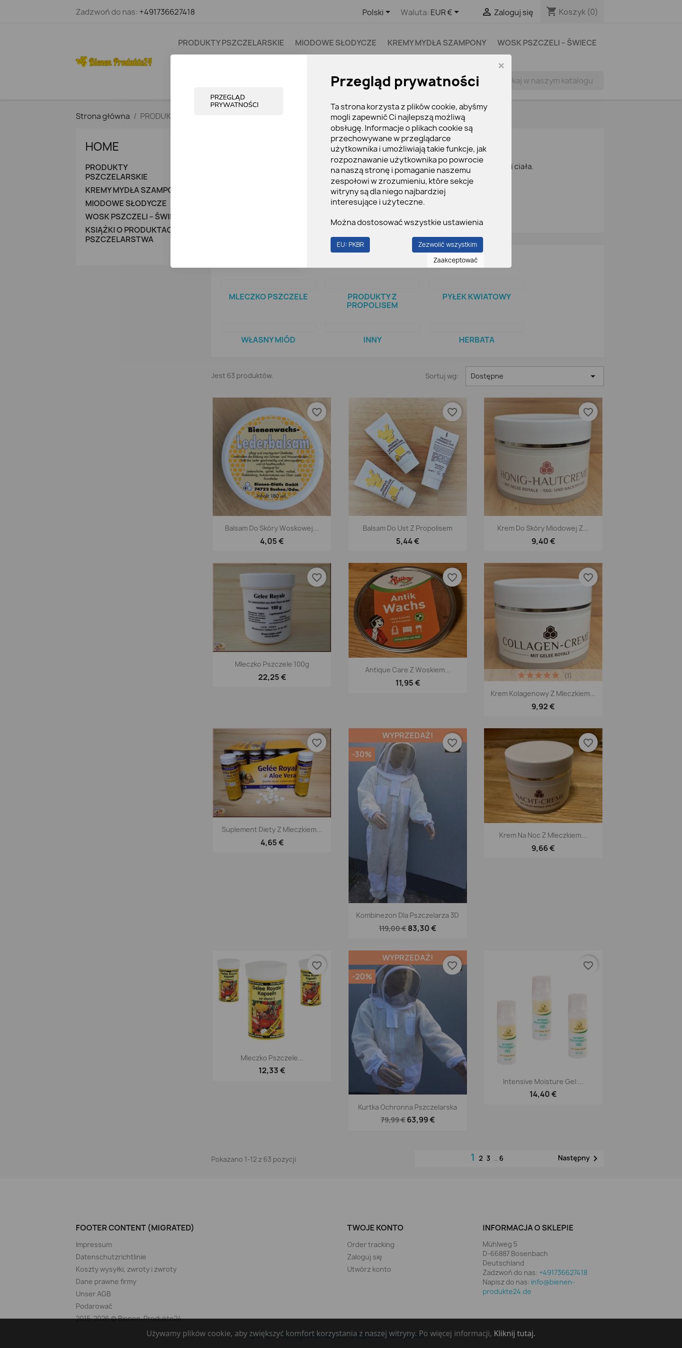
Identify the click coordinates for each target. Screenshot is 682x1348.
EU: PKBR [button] (350, 244)
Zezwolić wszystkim (447, 244)
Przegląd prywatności (234, 101)
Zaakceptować (455, 260)
